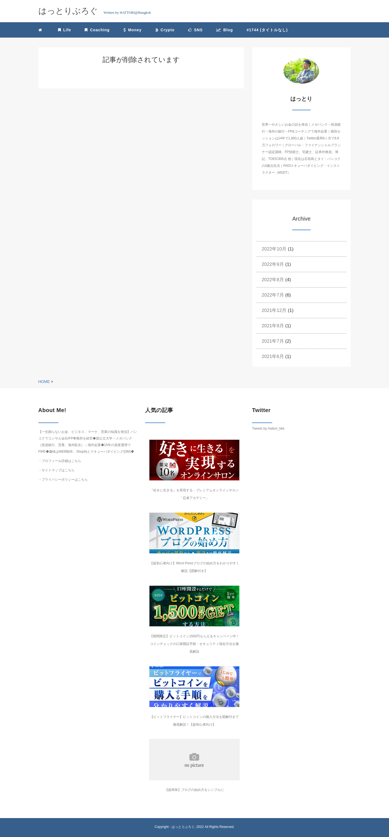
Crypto (165, 30)
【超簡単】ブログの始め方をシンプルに (194, 790)
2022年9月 (273, 264)
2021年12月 (274, 310)
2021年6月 (273, 356)
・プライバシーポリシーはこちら (63, 479)
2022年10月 (274, 249)
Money (132, 30)
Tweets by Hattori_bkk (268, 428)
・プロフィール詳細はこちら (59, 461)
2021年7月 (273, 341)
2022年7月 (273, 295)
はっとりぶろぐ (183, 827)
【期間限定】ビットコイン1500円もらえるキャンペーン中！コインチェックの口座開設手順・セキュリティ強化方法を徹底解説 (194, 643)
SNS (195, 30)
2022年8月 (273, 279)
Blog (224, 30)
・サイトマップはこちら (56, 470)
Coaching (97, 30)
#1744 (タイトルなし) (267, 30)
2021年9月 (273, 325)
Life (64, 30)
